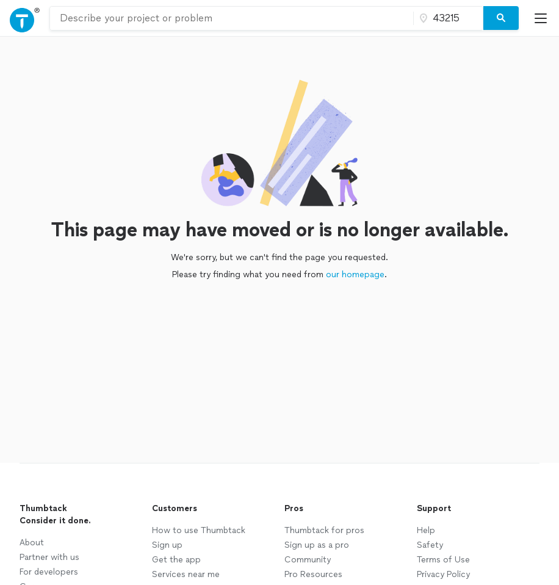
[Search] (501, 18)
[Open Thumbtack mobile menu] (543, 18)
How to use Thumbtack (198, 530)
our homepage (355, 274)
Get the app (176, 559)
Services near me (186, 574)
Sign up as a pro (316, 545)
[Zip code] (446, 18)
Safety (430, 545)
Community (307, 559)
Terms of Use (443, 559)
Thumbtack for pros (324, 530)
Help (426, 530)
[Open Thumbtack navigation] (24, 18)
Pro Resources (313, 574)
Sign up (167, 545)
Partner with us (49, 557)
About (32, 542)
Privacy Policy (443, 574)
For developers (49, 572)
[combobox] (231, 18)
